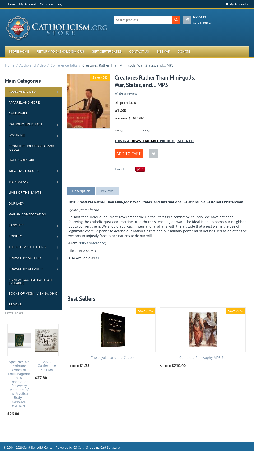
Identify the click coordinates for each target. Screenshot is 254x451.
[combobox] (143, 20)
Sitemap (163, 51)
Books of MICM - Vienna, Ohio (33, 293)
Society (15, 236)
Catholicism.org (51, 4)
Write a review (126, 93)
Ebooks (15, 304)
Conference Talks (64, 65)
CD (98, 258)
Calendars (18, 113)
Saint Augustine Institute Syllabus (31, 281)
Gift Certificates (107, 51)
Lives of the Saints (25, 192)
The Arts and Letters (27, 247)
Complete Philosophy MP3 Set (202, 358)
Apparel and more (24, 102)
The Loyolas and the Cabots (112, 358)
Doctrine (17, 135)
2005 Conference (91, 243)
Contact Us (139, 51)
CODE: (120, 131)
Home (11, 4)
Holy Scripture (22, 160)
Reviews (107, 191)
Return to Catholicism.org (60, 51)
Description (81, 191)
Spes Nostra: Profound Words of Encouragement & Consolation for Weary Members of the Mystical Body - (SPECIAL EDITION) (19, 384)
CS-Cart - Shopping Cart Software (96, 447)
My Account (27, 4)
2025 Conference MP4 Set (47, 366)
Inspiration (18, 181)
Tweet (119, 169)
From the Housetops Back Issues (31, 147)
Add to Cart (128, 153)
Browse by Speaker (26, 269)
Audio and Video (32, 65)
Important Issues (23, 171)
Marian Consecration (27, 214)
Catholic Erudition (25, 124)
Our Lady (16, 203)
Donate (184, 51)
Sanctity (16, 225)
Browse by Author (25, 258)
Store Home (19, 51)
